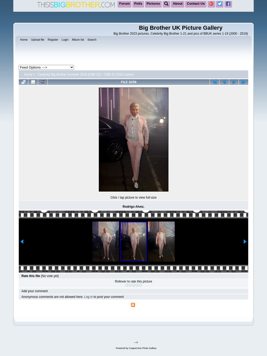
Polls (138, 3)
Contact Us (196, 3)
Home (28, 74)
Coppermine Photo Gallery (142, 348)
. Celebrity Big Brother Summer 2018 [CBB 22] (68, 74)
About (178, 3)
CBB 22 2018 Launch (119, 74)
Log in (88, 297)
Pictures (153, 3)
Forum (124, 3)
